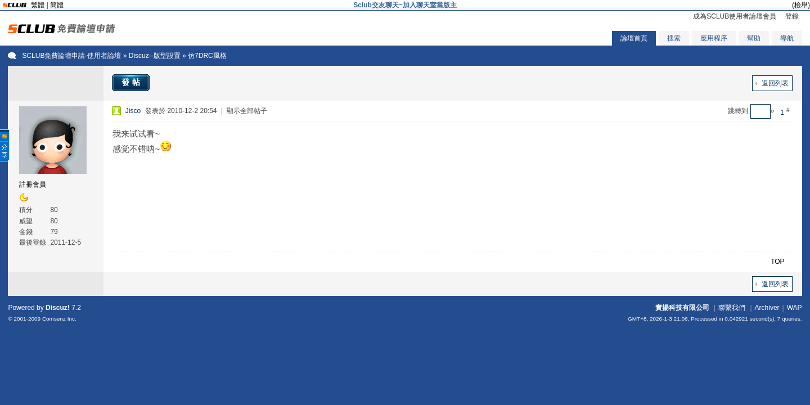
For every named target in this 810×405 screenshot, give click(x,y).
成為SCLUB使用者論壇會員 (734, 16)
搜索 (674, 38)
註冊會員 (32, 184)
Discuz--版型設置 (155, 56)
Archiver (767, 308)
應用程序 (713, 38)
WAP (794, 308)
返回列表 (775, 83)
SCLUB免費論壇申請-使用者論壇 (71, 56)
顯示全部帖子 (247, 111)
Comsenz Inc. (59, 319)
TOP (777, 262)
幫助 (753, 38)
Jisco (133, 111)
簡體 (57, 5)
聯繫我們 (731, 308)
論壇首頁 (633, 38)
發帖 (132, 82)
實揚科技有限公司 (682, 308)
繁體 (37, 5)
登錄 (792, 16)
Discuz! (58, 308)
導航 (787, 38)
